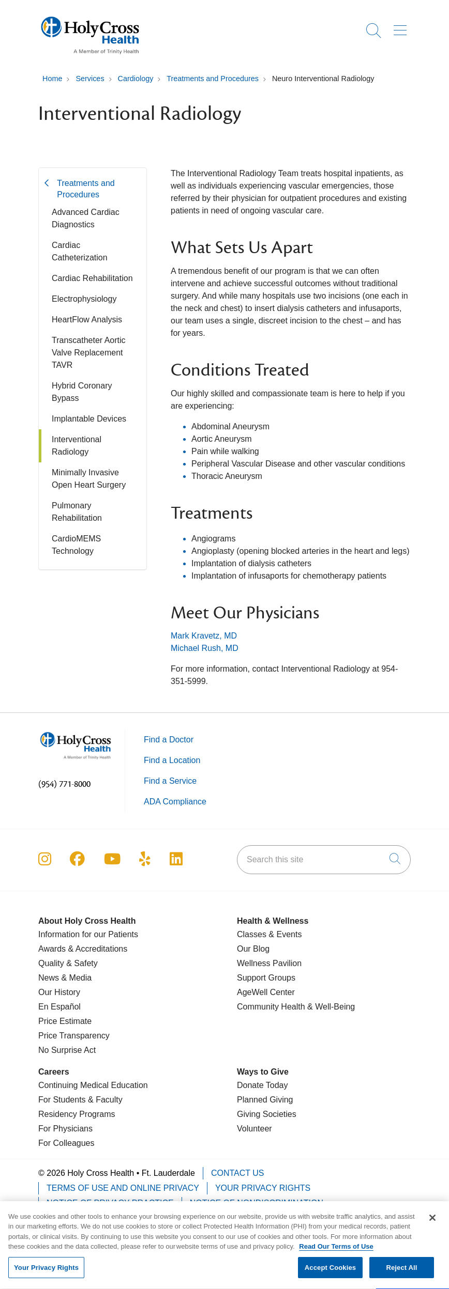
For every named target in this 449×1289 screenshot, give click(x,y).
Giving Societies (266, 1114)
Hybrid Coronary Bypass (82, 391)
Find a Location (172, 760)
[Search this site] (324, 859)
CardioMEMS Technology (76, 544)
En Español (59, 1006)
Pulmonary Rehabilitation (77, 511)
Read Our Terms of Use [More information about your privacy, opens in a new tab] (336, 1252)
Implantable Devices (89, 418)
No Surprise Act (67, 1050)
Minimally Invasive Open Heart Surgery (89, 478)
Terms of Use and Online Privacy (123, 1188)
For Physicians (65, 1128)
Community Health (271, 1006)
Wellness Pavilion (269, 963)
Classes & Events (269, 934)
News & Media (65, 977)
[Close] (432, 1224)
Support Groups (266, 977)
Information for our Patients (88, 934)
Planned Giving (265, 1099)
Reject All (401, 1274)
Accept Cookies (330, 1274)
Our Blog (253, 948)
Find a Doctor (168, 739)
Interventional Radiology (76, 445)
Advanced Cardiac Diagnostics (85, 218)
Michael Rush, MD (204, 648)
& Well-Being (330, 1006)
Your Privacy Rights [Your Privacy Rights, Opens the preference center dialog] (46, 1274)
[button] (402, 26)
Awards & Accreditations (82, 948)
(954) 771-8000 (64, 784)
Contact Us (237, 1173)
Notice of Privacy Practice (110, 1203)
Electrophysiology (84, 298)
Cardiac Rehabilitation (92, 278)
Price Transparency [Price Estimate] (74, 1035)
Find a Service (170, 780)
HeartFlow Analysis (87, 319)
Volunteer (254, 1128)
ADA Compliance (175, 801)
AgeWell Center (266, 992)
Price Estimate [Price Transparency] (65, 1021)
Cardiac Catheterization (80, 251)
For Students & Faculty (80, 1099)
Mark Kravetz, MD (204, 635)
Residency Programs (76, 1114)
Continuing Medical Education (93, 1085)
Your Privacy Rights (262, 1188)
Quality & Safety (68, 963)
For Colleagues (66, 1143)
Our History (59, 992)
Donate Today (262, 1085)
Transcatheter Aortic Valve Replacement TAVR (89, 352)
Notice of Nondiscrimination (256, 1203)
